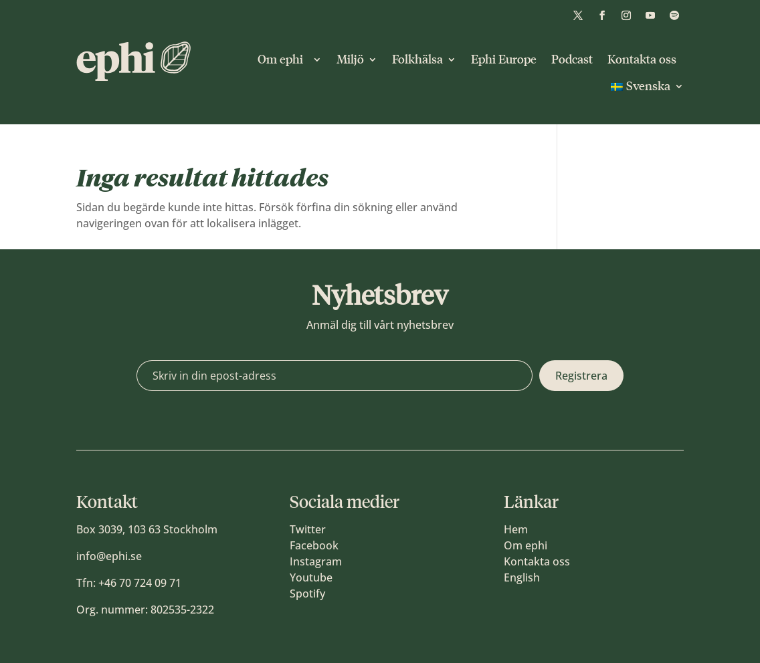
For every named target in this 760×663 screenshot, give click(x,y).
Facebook (314, 545)
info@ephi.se (109, 556)
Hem (516, 529)
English (522, 577)
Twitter (308, 529)
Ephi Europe (504, 59)
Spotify (307, 593)
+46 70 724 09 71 (139, 582)
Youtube (311, 577)
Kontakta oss (641, 59)
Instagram (316, 561)
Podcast (572, 59)
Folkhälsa (417, 59)
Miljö (350, 59)
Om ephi (283, 59)
